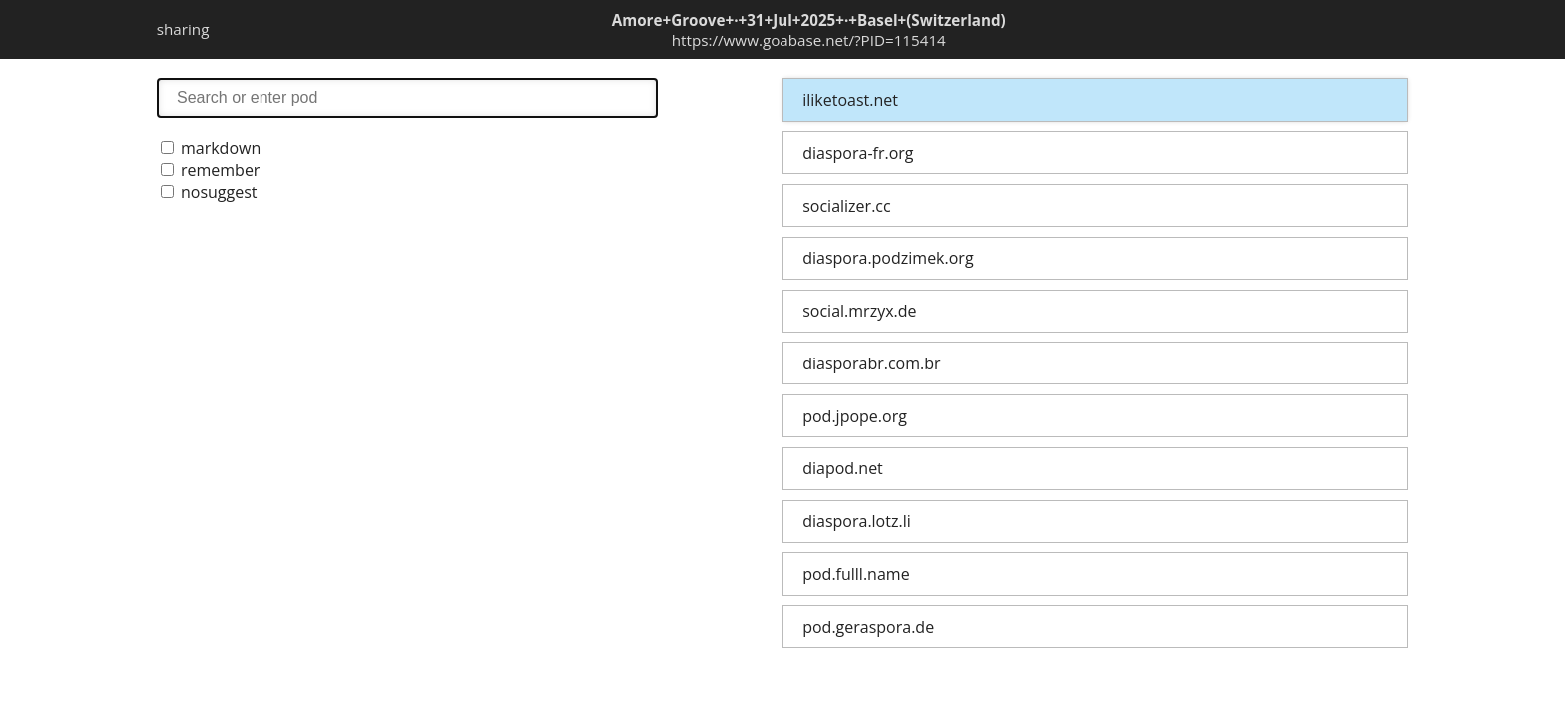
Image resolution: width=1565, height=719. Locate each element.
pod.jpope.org (854, 416)
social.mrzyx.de (859, 311)
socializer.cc (846, 206)
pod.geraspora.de (868, 627)
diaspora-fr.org (857, 153)
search (407, 97)
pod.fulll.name (855, 574)
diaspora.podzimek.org (887, 258)
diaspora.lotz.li (856, 521)
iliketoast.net (850, 100)
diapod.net (842, 468)
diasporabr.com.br (871, 363)
